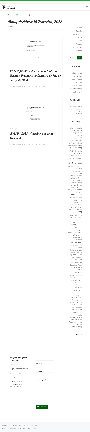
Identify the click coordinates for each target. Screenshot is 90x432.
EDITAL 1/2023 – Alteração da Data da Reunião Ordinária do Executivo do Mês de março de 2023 (35, 75)
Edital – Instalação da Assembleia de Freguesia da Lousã (75, 143)
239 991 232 (22, 381)
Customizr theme (31, 428)
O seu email (45, 365)
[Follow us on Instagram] (6, 2)
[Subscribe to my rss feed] (83, 426)
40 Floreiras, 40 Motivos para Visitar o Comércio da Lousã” (75, 266)
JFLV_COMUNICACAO (19, 86)
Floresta (79, 44)
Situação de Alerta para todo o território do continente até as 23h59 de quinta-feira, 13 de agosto (75, 203)
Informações (77, 47)
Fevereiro (23, 15)
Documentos (77, 34)
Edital (80, 37)
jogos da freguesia (75, 85)
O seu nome (45, 358)
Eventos (79, 41)
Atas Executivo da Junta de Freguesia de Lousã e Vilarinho (75, 110)
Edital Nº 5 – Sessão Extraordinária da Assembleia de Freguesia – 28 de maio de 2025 (75, 318)
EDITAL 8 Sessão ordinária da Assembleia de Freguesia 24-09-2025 (76, 155)
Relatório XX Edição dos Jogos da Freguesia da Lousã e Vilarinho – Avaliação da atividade (75, 233)
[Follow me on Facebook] (85, 426)
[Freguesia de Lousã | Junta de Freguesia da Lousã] (8, 6)
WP (11, 428)
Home (10, 15)
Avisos (79, 28)
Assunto (45, 373)
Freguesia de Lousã (15, 425)
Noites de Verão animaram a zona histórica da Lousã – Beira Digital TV (75, 218)
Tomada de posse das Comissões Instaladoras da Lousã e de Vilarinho (75, 280)
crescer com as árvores (76, 81)
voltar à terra (77, 92)
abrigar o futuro (76, 73)
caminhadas (77, 76)
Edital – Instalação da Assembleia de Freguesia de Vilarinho (75, 131)
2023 (16, 15)
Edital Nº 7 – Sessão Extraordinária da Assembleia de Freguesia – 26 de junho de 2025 (75, 251)
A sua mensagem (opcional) (45, 390)
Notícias (79, 51)
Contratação (77, 31)
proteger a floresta (75, 89)
